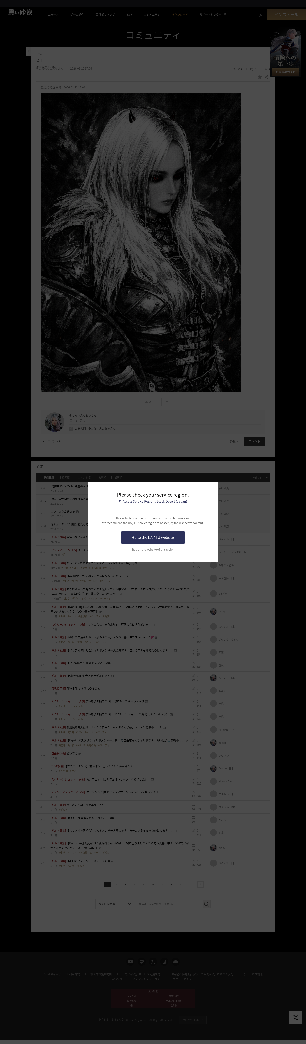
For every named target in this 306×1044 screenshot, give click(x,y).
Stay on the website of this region (153, 549)
